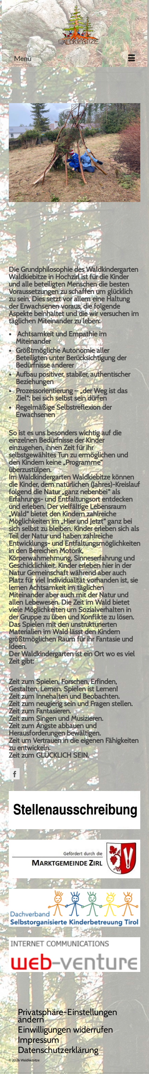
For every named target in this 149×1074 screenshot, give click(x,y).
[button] (78, 1016)
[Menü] (74, 58)
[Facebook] (15, 773)
